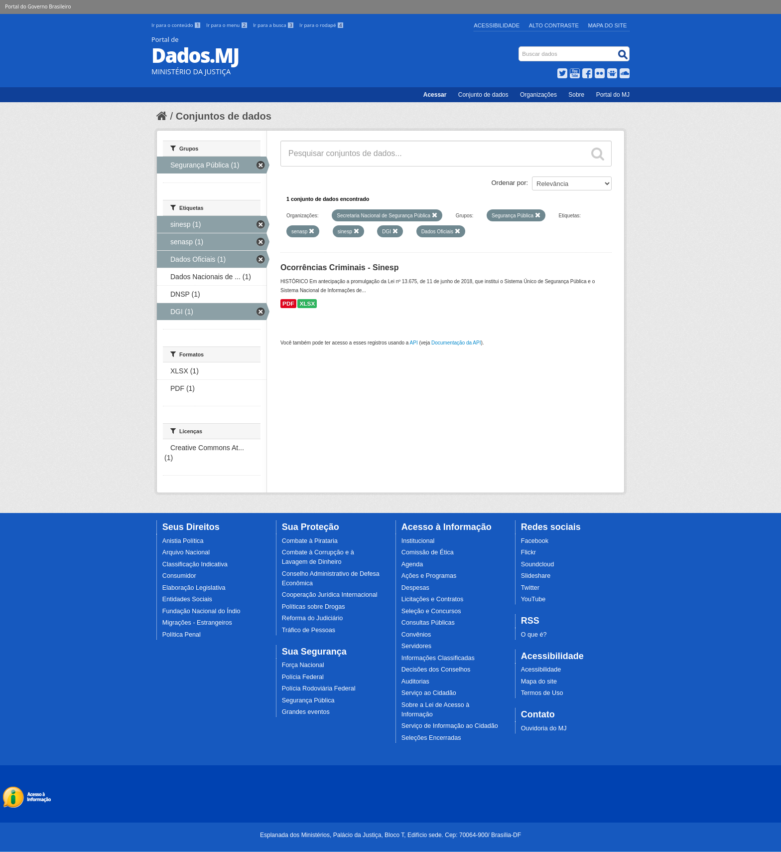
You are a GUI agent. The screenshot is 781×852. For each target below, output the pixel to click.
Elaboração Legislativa (194, 587)
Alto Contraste (554, 25)
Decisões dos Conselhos (436, 669)
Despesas (415, 587)
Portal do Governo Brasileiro (38, 6)
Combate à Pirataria (310, 540)
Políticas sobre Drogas (313, 606)
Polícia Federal (303, 677)
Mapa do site (539, 681)
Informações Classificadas (438, 658)
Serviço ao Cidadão (428, 692)
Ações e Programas (429, 575)
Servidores (416, 646)
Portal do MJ (613, 94)
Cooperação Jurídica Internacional (330, 594)
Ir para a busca (274, 25)
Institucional (418, 540)
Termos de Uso (542, 692)
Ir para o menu (227, 25)
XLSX (307, 303)
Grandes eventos (306, 711)
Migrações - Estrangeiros (197, 622)
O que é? (534, 634)
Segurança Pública (308, 700)
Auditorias (415, 681)
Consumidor (179, 575)
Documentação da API (456, 342)
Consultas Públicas (428, 622)
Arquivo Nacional (186, 552)
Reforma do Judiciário (312, 618)
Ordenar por (509, 182)
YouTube (533, 599)
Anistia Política (183, 540)
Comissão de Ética (427, 552)
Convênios (416, 634)
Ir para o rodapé (321, 25)
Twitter (530, 587)
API (414, 342)
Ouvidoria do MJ (544, 728)
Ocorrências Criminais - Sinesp (339, 267)
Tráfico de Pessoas (308, 630)
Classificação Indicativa (195, 564)
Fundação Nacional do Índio (201, 611)
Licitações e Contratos (432, 599)
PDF (288, 303)
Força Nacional (303, 665)
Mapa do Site (607, 25)
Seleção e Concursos (431, 611)
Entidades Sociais (187, 599)
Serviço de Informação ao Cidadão (449, 725)
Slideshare (536, 575)
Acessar (435, 94)
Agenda (412, 564)
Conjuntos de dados (223, 116)
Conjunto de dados (483, 94)
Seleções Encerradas (431, 737)
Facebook (534, 540)
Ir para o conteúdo (176, 25)
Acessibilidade (497, 25)
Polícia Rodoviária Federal (319, 688)
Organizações (538, 94)
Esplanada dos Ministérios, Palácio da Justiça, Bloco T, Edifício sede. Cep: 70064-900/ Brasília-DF (390, 835)
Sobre (576, 94)
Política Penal (181, 634)
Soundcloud (537, 564)
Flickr (528, 552)
